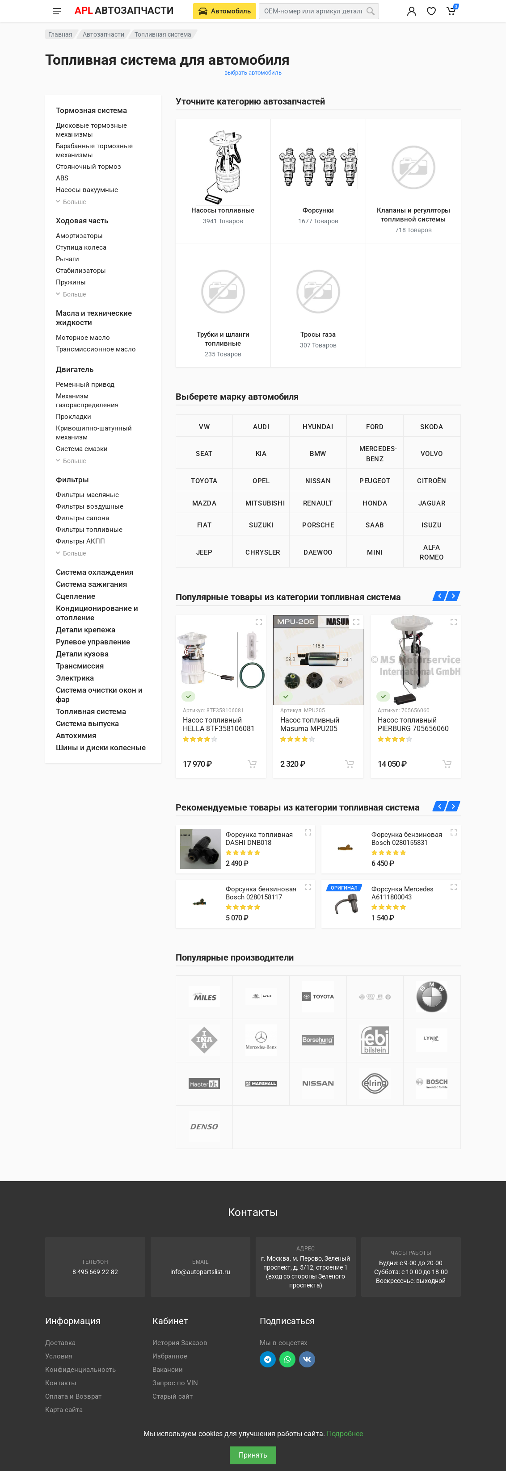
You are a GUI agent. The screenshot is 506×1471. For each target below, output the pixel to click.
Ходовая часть (82, 220)
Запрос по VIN (175, 1383)
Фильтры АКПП (80, 541)
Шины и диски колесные (101, 747)
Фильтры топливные (89, 530)
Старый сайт (172, 1396)
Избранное (169, 1356)
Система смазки (82, 449)
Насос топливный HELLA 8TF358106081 (219, 724)
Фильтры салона (82, 518)
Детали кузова (82, 653)
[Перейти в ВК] (307, 1359)
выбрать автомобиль (253, 72)
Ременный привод (85, 384)
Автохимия (76, 735)
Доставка (60, 1343)
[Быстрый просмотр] (259, 622)
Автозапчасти (103, 34)
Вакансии (167, 1370)
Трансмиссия (80, 665)
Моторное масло (83, 338)
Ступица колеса (81, 247)
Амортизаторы (79, 236)
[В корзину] (252, 764)
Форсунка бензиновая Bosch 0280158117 (261, 893)
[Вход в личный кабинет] (412, 11)
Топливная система (91, 711)
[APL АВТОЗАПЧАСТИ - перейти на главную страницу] (123, 11)
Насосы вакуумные (87, 190)
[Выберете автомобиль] (224, 11)
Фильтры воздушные (89, 506)
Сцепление (75, 596)
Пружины (71, 282)
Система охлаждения (94, 572)
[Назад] (440, 596)
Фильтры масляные (87, 495)
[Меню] (56, 11)
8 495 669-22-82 (95, 1271)
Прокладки (73, 417)
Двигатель (74, 369)
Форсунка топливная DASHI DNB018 (259, 839)
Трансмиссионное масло (96, 349)
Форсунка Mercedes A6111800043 (402, 893)
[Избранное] (431, 11)
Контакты (60, 1383)
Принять (253, 1455)
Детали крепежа (85, 629)
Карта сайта (64, 1410)
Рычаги (67, 259)
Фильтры (72, 479)
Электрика (75, 677)
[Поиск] (370, 11)
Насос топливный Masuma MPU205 (309, 724)
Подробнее (345, 1433)
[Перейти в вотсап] (287, 1359)
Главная (60, 34)
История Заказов (179, 1343)
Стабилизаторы (81, 271)
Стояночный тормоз (88, 167)
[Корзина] (451, 11)
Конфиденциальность (80, 1370)
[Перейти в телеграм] (268, 1359)
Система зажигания (91, 584)
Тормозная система (91, 110)
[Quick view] (308, 832)
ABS (62, 178)
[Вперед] (453, 596)
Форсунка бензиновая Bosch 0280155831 (406, 839)
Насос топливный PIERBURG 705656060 (413, 724)
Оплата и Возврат (73, 1396)
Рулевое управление (93, 641)
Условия (58, 1356)
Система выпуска (87, 723)
